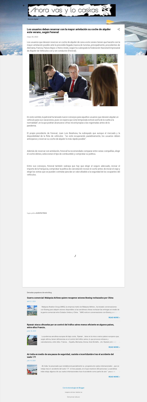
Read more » (114, 318)
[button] (118, 29)
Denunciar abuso (73, 397)
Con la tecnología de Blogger (73, 388)
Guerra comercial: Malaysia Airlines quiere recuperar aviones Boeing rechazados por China (70, 298)
